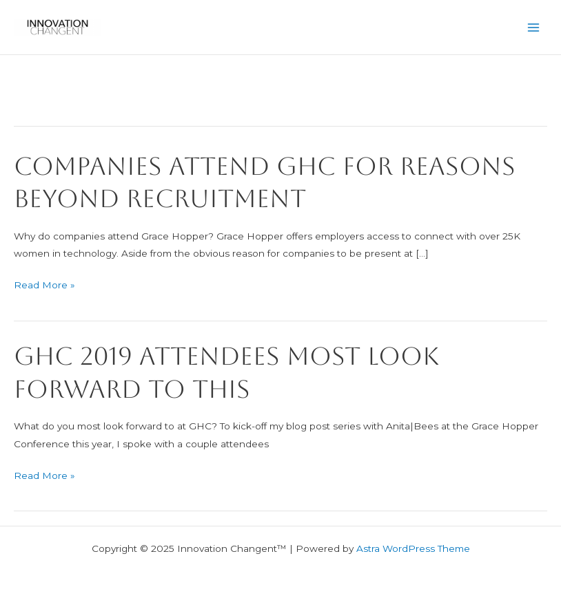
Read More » (44, 285)
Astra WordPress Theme (413, 548)
